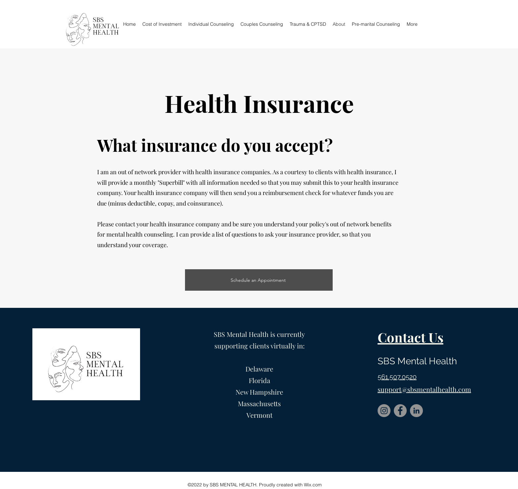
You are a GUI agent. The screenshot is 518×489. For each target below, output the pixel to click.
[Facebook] (400, 410)
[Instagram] (384, 410)
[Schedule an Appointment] (259, 280)
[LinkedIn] (416, 410)
